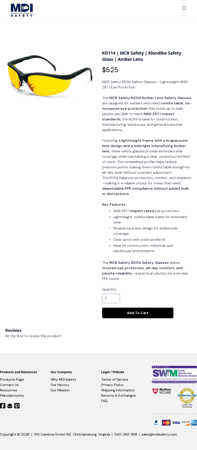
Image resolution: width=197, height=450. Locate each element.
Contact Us (9, 384)
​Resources (8, 390)
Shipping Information (118, 390)
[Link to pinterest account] (17, 406)
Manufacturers (12, 395)
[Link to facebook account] (2, 406)
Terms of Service (114, 379)
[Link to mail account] (9, 406)
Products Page (12, 379)
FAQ (104, 400)
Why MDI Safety (63, 379)
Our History (60, 384)
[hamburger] (184, 8)
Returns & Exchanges (118, 395)
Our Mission (60, 390)
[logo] (22, 11)
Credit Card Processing (187, 406)
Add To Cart (137, 313)
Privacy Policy (112, 384)
